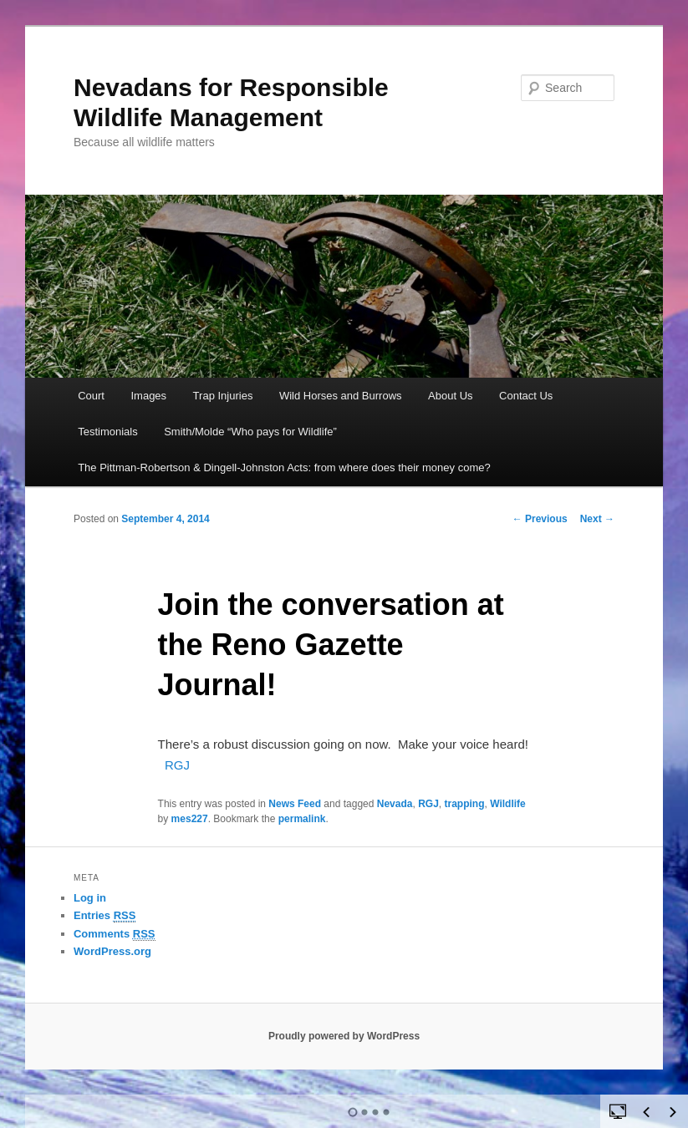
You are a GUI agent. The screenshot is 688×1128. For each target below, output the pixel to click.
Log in (90, 898)
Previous (540, 519)
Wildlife (508, 804)
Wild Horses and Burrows (340, 395)
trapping (465, 804)
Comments (114, 934)
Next (597, 519)
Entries (104, 915)
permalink (302, 819)
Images (148, 395)
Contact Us (526, 395)
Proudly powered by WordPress (344, 1036)
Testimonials (108, 431)
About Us (450, 395)
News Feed (294, 804)
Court (91, 395)
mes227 (189, 819)
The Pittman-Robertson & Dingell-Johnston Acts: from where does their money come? (284, 467)
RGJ (177, 765)
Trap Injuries (223, 395)
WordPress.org (112, 951)
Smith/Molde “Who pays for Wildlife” (250, 431)
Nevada (395, 804)
